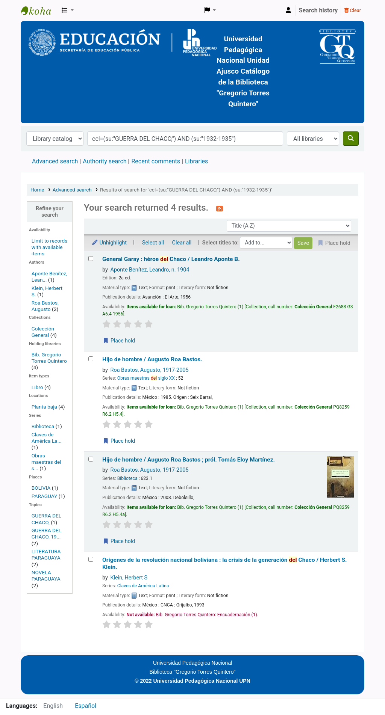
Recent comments (155, 161)
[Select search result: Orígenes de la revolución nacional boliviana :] (90, 559)
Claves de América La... (47, 437)
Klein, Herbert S (129, 578)
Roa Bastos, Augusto (45, 306)
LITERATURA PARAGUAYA (46, 554)
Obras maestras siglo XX (146, 378)
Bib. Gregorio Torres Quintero (49, 357)
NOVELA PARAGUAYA (46, 575)
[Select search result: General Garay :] (90, 258)
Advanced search (55, 161)
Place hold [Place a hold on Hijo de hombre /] (119, 441)
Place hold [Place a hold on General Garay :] (119, 341)
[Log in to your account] (288, 10)
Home (37, 190)
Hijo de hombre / (152, 359)
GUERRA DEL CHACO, (46, 519)
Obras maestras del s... (46, 462)
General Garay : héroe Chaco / (171, 259)
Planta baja (45, 407)
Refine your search (50, 211)
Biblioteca (43, 426)
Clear (352, 10)
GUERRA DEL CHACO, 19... (46, 533)
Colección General (43, 332)
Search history (318, 10)
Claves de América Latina (143, 585)
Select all (153, 243)
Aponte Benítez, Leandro (150, 270)
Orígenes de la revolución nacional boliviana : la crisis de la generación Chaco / (224, 563)
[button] (68, 10)
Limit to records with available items (49, 247)
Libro (37, 387)
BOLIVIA (41, 488)
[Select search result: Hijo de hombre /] (90, 358)
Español (85, 705)
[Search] (351, 138)
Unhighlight (109, 243)
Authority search (104, 161)
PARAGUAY (44, 496)
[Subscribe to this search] (220, 208)
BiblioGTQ (40, 10)
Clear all (182, 243)
